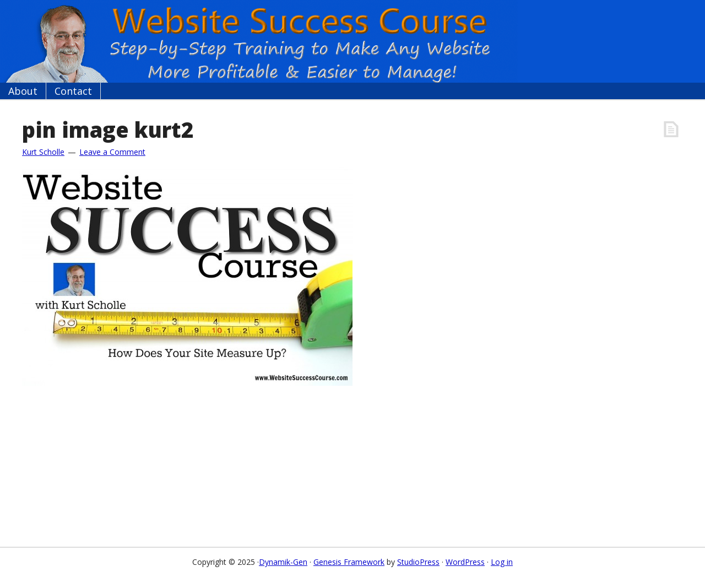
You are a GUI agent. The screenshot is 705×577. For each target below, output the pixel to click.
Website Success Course (259, 41)
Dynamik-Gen (283, 562)
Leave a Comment (112, 152)
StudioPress (418, 562)
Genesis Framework (348, 562)
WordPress (465, 562)
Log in (502, 562)
